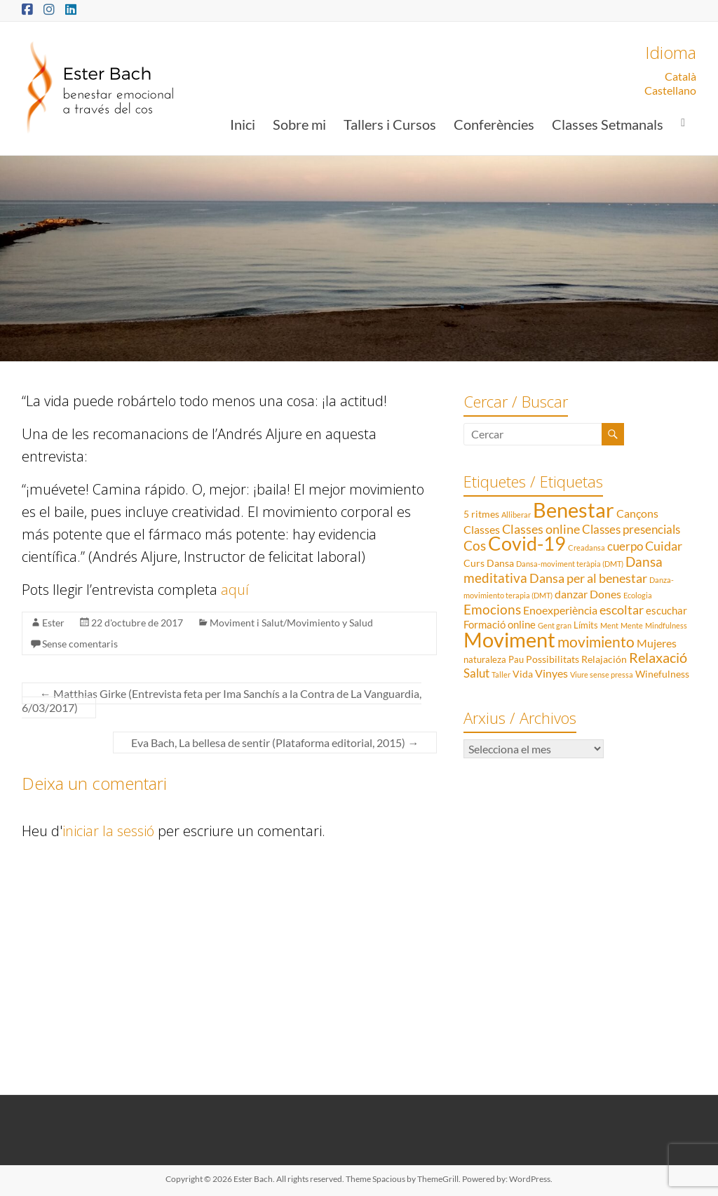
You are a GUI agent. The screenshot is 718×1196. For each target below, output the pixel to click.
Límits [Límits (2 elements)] (586, 625)
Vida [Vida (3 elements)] (523, 674)
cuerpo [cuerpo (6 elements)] (625, 546)
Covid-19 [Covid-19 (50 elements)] (527, 543)
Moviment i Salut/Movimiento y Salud (291, 623)
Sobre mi (299, 124)
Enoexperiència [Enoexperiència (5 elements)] (560, 610)
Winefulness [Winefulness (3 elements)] (662, 674)
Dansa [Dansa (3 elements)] (500, 563)
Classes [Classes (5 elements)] (481, 529)
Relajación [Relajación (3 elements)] (604, 659)
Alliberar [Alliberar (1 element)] (516, 514)
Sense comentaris (80, 644)
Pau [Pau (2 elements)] (516, 659)
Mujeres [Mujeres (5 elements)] (657, 643)
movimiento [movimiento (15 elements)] (596, 641)
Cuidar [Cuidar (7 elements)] (663, 546)
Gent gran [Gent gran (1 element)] (554, 625)
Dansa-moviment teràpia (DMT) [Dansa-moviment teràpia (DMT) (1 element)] (569, 563)
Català (680, 76)
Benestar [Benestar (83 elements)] (573, 509)
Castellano (670, 90)
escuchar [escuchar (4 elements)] (666, 610)
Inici (242, 124)
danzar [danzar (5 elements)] (571, 593)
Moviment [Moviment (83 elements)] (509, 639)
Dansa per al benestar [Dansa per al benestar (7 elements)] (588, 578)
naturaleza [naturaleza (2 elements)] (484, 659)
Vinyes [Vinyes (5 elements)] (551, 673)
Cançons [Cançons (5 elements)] (637, 513)
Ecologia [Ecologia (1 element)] (637, 595)
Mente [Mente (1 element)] (632, 625)
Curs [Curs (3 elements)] (474, 563)
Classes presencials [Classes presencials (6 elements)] (631, 529)
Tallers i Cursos (390, 124)
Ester (53, 623)
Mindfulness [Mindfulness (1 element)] (666, 625)
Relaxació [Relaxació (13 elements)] (658, 657)
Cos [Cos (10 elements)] (474, 545)
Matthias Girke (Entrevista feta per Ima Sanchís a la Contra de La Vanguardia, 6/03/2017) (221, 700)
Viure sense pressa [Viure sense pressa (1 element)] (601, 674)
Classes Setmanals (607, 124)
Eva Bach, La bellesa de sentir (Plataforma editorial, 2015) (275, 742)
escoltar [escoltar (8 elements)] (622, 609)
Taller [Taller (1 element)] (501, 674)
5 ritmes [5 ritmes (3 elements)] (481, 514)
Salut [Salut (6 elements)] (476, 673)
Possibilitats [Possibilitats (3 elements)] (552, 659)
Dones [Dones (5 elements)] (605, 593)
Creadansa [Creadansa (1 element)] (586, 547)
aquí (235, 589)
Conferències (494, 124)
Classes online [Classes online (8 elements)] (541, 529)
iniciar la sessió (108, 830)
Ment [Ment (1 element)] (609, 625)
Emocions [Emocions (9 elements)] (492, 609)
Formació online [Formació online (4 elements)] (499, 624)
